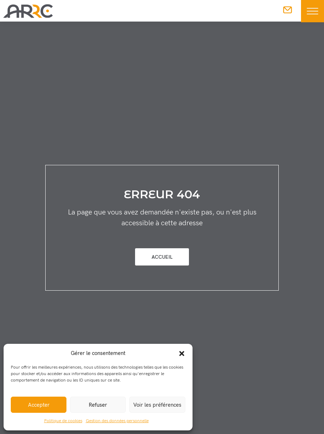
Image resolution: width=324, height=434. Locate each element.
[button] (181, 353)
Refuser (98, 405)
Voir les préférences (157, 405)
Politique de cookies (63, 421)
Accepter (39, 405)
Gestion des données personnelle (117, 421)
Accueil (162, 257)
